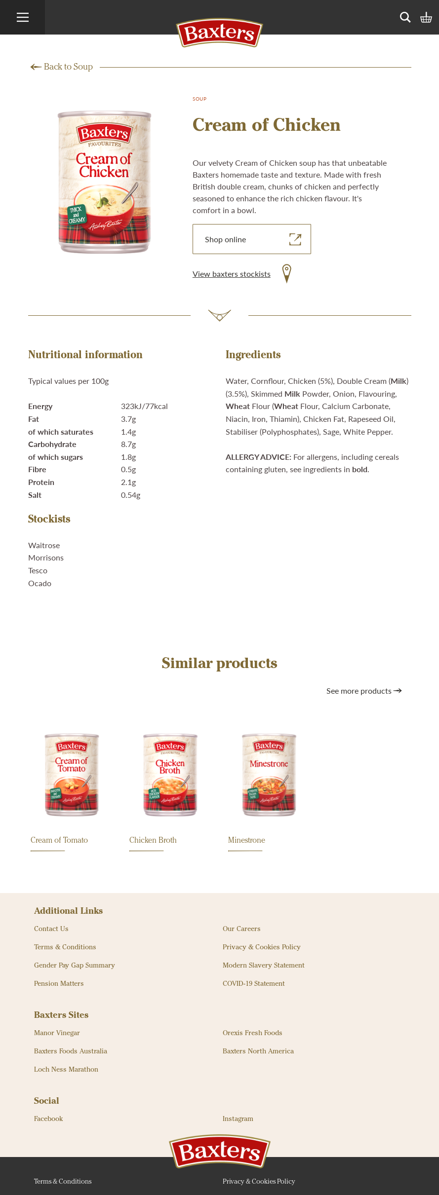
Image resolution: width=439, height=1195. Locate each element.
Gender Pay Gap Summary (74, 965)
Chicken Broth (153, 844)
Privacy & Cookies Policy (262, 947)
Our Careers (242, 929)
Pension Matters (59, 983)
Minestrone (246, 844)
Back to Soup (68, 67)
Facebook (48, 1119)
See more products (364, 691)
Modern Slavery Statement (264, 965)
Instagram (238, 1119)
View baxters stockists (232, 273)
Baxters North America (258, 1051)
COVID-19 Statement (254, 983)
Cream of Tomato (59, 844)
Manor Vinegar (57, 1033)
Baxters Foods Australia (70, 1051)
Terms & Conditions (65, 947)
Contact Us (51, 929)
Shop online (254, 239)
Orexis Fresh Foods (252, 1033)
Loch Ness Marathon (66, 1069)
